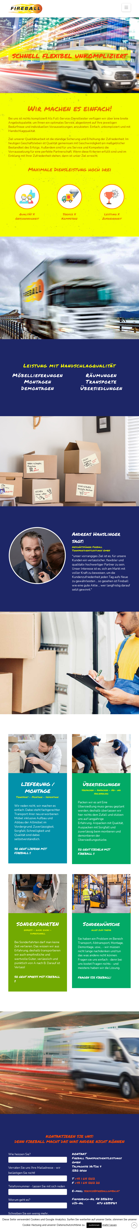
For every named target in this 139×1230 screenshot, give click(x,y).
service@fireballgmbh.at (101, 1191)
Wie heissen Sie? (37, 1157)
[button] (126, 7)
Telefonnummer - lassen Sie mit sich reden (37, 1189)
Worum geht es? (37, 1203)
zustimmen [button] (94, 1225)
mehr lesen (109, 1225)
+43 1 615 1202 (85, 1178)
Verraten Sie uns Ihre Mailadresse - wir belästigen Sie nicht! (37, 1173)
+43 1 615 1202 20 (87, 1183)
